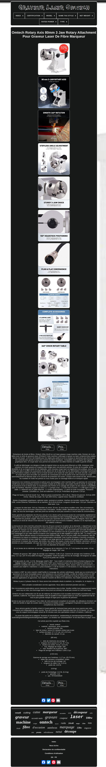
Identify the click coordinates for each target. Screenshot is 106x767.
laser (76, 716)
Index (54, 742)
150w (84, 723)
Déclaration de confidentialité (53, 749)
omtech (46, 722)
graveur (22, 717)
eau (90, 722)
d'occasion (39, 727)
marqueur (50, 712)
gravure (51, 717)
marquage (67, 727)
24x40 (71, 723)
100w (89, 717)
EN (52, 757)
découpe (70, 731)
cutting (26, 712)
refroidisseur (48, 732)
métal (59, 731)
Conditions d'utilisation (54, 753)
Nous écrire (53, 746)
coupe (35, 723)
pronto (38, 732)
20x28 (18, 728)
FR (56, 757)
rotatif (18, 713)
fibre (26, 727)
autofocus (52, 727)
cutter (36, 712)
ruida (63, 723)
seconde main (37, 718)
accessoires (63, 713)
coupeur (64, 718)
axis (69, 713)
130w (79, 728)
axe (33, 732)
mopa (78, 723)
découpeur (80, 712)
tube (91, 713)
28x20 (57, 724)
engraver (87, 728)
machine (23, 722)
